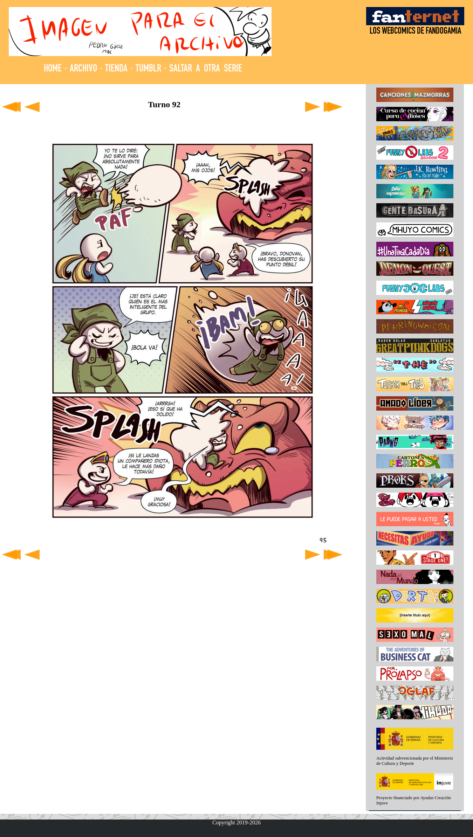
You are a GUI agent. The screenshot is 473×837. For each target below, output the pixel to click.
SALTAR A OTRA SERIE (205, 69)
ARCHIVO (83, 69)
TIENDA (116, 69)
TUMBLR (148, 69)
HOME (53, 69)
